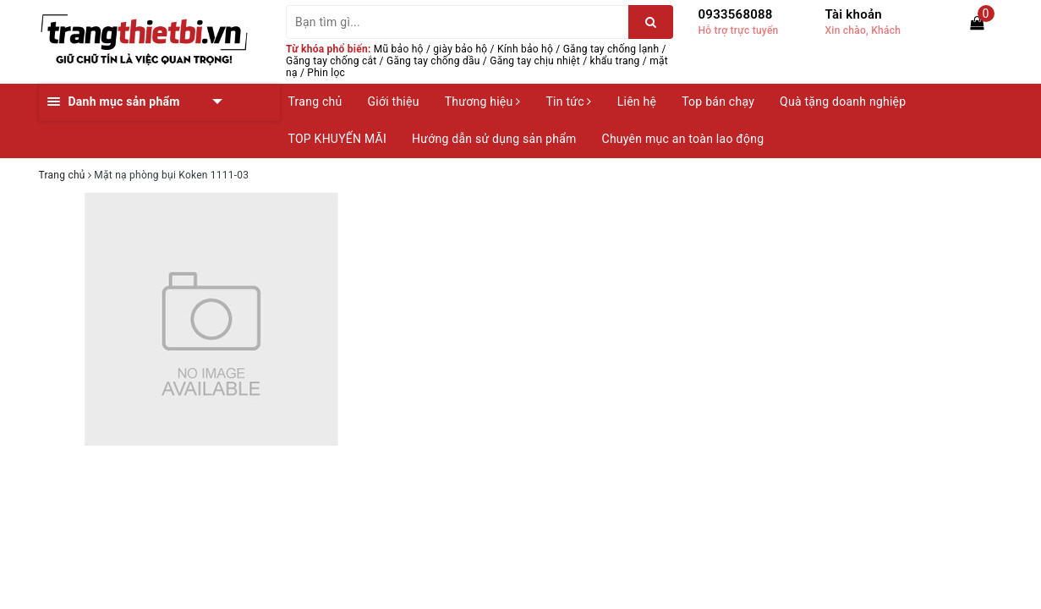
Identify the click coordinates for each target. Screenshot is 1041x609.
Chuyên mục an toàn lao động (683, 138)
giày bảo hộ (460, 49)
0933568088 (736, 14)
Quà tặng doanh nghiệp (843, 101)
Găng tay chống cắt (331, 61)
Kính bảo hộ (525, 49)
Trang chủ (315, 101)
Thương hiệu (483, 101)
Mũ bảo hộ (399, 49)
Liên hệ (636, 101)
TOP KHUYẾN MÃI (337, 138)
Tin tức (568, 101)
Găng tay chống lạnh (611, 49)
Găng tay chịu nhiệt (535, 61)
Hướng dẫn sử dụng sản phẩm (494, 138)
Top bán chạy (718, 101)
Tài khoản (853, 14)
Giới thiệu (393, 101)
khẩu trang (615, 61)
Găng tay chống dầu (433, 61)
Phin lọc (326, 73)
